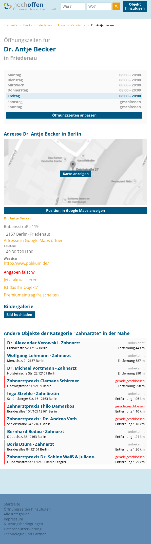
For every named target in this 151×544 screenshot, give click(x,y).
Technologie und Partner (25, 534)
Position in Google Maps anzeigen (75, 210)
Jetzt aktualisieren (20, 280)
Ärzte (61, 25)
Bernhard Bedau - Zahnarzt (35, 431)
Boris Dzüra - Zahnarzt (30, 444)
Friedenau (44, 25)
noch (32, 6)
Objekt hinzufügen (135, 6)
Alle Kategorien (17, 514)
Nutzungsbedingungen (23, 523)
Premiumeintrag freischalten (31, 295)
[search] (116, 6)
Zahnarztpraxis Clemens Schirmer (43, 381)
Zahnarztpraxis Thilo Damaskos (40, 406)
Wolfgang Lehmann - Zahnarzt (39, 355)
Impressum (13, 519)
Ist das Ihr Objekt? (21, 287)
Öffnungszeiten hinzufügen (27, 509)
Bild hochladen (19, 314)
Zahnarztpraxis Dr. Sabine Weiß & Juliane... (52, 457)
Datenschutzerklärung (23, 529)
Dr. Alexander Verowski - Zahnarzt (43, 343)
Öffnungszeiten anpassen (74, 115)
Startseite (10, 25)
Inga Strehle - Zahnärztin (33, 393)
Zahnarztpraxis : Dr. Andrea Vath (42, 419)
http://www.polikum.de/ (26, 263)
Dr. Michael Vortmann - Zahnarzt (42, 368)
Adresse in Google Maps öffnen (34, 240)
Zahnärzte (78, 25)
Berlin (27, 25)
